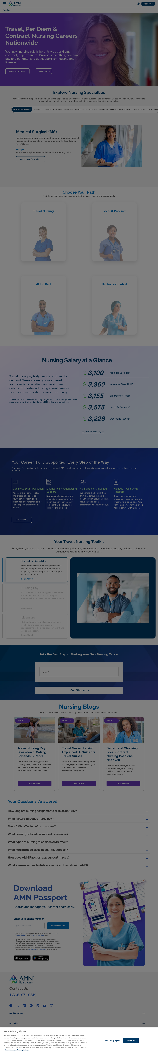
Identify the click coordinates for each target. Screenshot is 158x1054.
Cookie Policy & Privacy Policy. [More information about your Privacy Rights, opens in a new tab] (17, 1050)
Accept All (131, 1040)
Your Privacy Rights (112, 1040)
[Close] (154, 1040)
